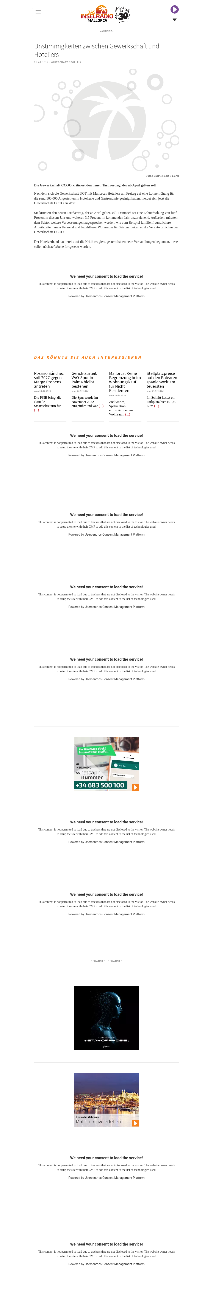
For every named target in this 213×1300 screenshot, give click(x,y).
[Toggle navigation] (38, 12)
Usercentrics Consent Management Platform (114, 296)
